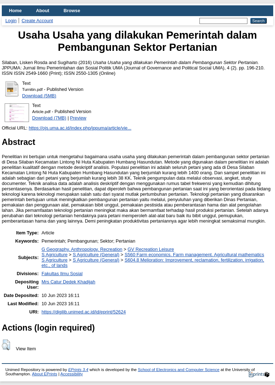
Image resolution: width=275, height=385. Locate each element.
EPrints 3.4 (78, 369)
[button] (6, 345)
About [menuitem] (42, 10)
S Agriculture (55, 254)
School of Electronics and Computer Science (178, 369)
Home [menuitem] (15, 10)
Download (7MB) (49, 118)
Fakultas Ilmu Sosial (62, 273)
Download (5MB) (39, 95)
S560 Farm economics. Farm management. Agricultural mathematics (194, 254)
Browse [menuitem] (72, 10)
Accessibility (71, 374)
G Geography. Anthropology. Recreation (82, 249)
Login (10, 20)
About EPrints (44, 374)
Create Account (37, 20)
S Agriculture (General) (96, 254)
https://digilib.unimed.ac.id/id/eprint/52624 (84, 312)
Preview (78, 118)
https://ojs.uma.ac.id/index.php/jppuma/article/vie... (80, 128)
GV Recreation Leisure (150, 249)
